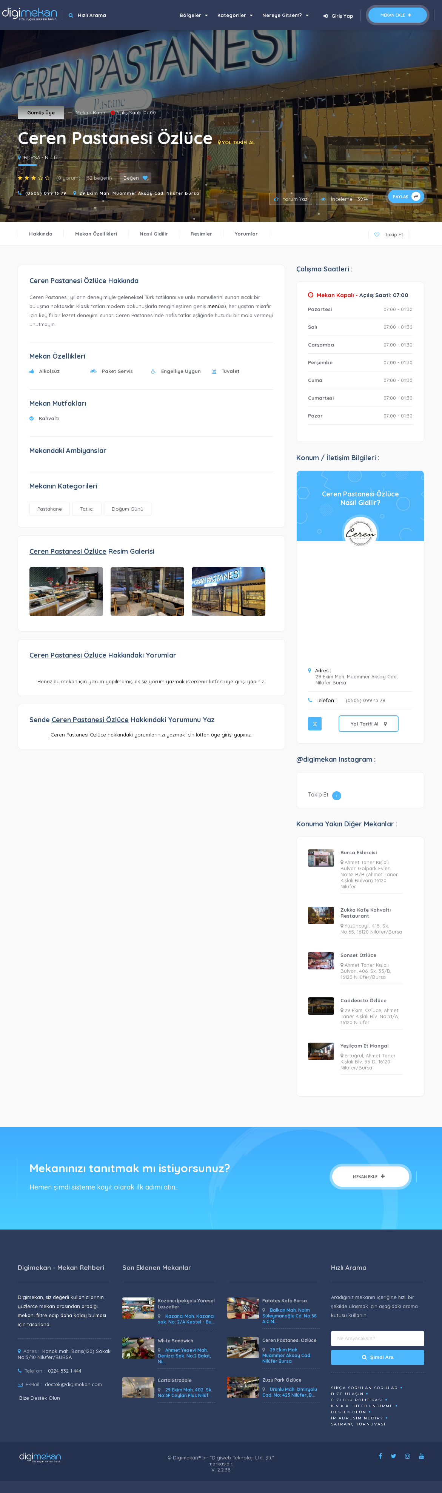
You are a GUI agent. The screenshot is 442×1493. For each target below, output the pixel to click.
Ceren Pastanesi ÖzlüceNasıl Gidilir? (360, 498)
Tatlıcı (87, 509)
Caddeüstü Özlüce (363, 1000)
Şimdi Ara (377, 1357)
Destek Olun (349, 1412)
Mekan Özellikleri (96, 234)
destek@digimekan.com (73, 1384)
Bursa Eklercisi (358, 852)
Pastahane (49, 509)
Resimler (201, 234)
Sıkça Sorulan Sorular (364, 1387)
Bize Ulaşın (347, 1393)
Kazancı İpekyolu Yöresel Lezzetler (186, 1304)
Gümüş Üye (41, 112)
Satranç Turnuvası (358, 1424)
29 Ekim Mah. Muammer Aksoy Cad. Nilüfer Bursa (139, 193)
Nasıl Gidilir (154, 234)
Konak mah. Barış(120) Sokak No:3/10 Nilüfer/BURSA (64, 1354)
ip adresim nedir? (357, 1418)
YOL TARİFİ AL (236, 142)
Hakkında (40, 234)
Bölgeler (194, 15)
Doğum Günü (127, 509)
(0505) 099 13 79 (45, 193)
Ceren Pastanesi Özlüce (289, 1340)
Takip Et (388, 234)
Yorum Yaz (290, 199)
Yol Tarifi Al (369, 724)
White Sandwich (175, 1341)
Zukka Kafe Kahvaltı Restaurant (365, 913)
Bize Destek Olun (39, 1398)
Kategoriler (235, 15)
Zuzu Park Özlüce (282, 1380)
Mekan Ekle (397, 15)
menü (214, 306)
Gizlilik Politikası (357, 1399)
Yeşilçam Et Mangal (364, 1046)
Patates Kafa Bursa (284, 1300)
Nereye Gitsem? (285, 15)
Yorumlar (246, 234)
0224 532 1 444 (65, 1371)
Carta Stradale (175, 1380)
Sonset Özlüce (358, 955)
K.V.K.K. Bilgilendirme (362, 1406)
